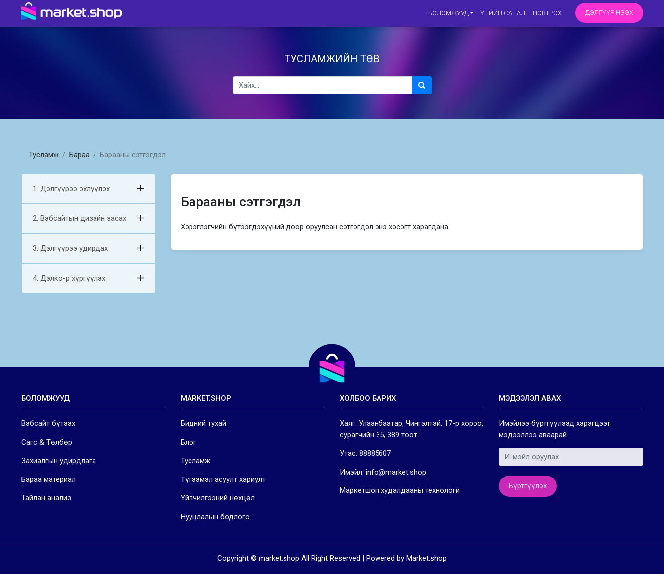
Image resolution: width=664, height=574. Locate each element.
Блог (188, 442)
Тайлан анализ (46, 497)
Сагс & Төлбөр (46, 442)
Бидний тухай (203, 423)
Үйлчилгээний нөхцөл (218, 497)
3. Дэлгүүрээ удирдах (70, 248)
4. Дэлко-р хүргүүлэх (69, 278)
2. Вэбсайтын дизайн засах (79, 218)
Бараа (79, 154)
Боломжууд (448, 13)
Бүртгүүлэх (528, 485)
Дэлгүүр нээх (609, 12)
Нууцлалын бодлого (215, 516)
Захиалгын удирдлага (58, 460)
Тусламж (44, 154)
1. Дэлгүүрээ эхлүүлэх (71, 188)
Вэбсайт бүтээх (48, 423)
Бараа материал (48, 479)
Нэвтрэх (547, 13)
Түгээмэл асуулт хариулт (223, 479)
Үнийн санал (502, 13)
